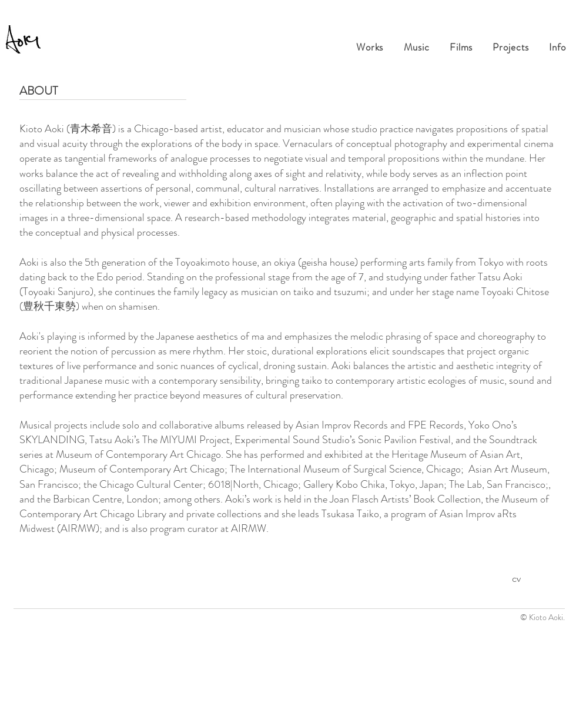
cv (516, 578)
